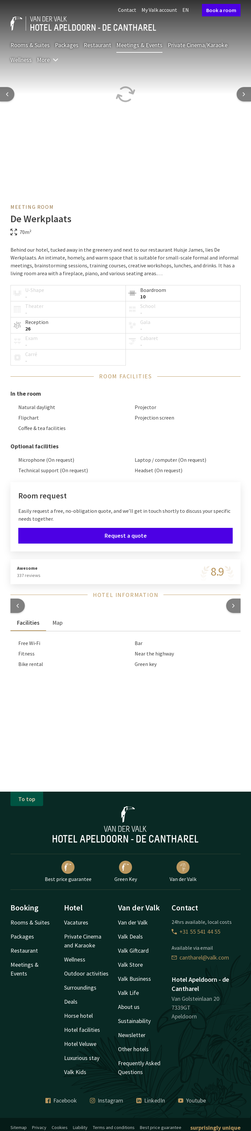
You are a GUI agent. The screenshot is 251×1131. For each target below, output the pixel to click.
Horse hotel (78, 1015)
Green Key (125, 871)
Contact (127, 10)
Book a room (221, 10)
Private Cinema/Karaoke (197, 45)
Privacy (39, 1127)
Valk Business (134, 978)
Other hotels (133, 1049)
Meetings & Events (139, 45)
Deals (70, 1001)
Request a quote (126, 535)
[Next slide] (244, 94)
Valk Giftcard (133, 950)
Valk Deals (130, 936)
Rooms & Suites (30, 45)
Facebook (61, 1100)
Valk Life (128, 992)
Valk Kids (75, 1072)
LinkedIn (150, 1100)
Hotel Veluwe (80, 1044)
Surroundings (80, 987)
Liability (80, 1127)
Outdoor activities (86, 973)
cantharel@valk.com (200, 957)
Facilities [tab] (28, 622)
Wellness (21, 59)
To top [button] (26, 799)
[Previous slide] (7, 94)
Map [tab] (58, 622)
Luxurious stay (81, 1058)
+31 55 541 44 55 (196, 931)
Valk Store (130, 964)
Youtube (192, 1100)
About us (129, 1007)
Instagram (106, 1100)
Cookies (60, 1127)
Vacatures (76, 922)
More (48, 59)
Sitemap (18, 1127)
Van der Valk (183, 871)
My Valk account (159, 10)
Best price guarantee (68, 871)
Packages (66, 45)
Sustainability (134, 1021)
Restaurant (97, 45)
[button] (17, 606)
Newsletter (131, 1035)
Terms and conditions (114, 1127)
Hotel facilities (82, 1029)
